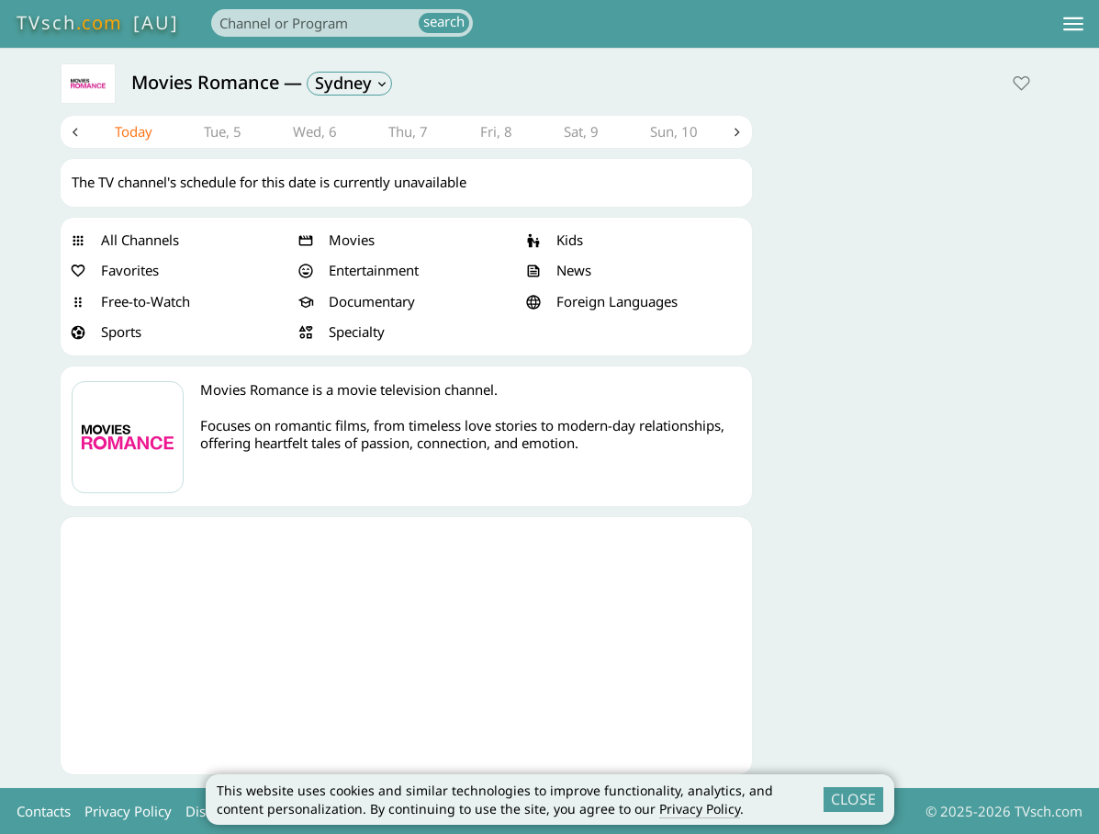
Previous (75, 132)
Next (738, 132)
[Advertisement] (407, 645)
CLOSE (853, 799)
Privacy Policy (699, 808)
